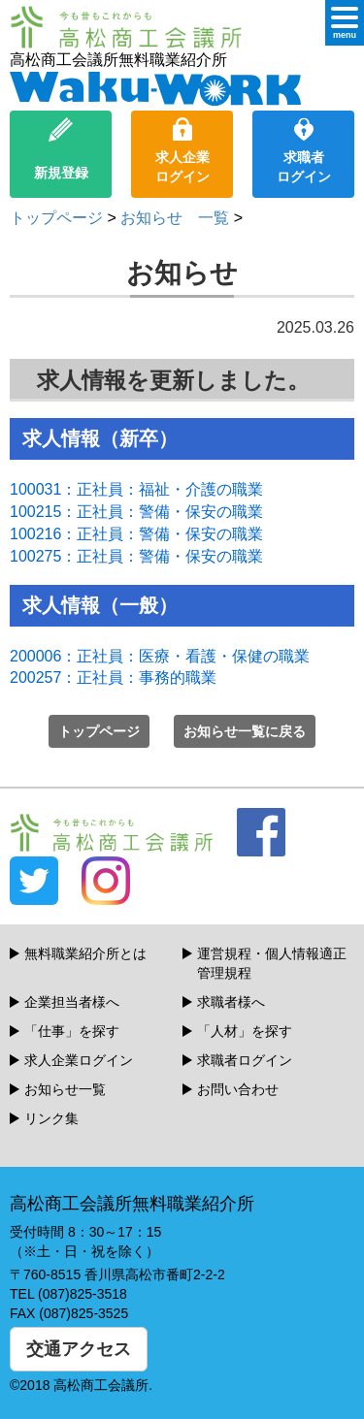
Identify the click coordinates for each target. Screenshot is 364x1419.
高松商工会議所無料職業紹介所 (155, 78)
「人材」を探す (244, 1031)
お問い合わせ (238, 1089)
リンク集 (51, 1118)
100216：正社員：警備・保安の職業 (136, 534)
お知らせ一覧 (65, 1089)
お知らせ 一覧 (174, 218)
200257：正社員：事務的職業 (113, 677)
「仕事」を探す (71, 1031)
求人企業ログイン (182, 150)
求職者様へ (231, 1002)
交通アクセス (78, 1349)
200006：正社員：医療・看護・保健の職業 (160, 656)
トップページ (56, 218)
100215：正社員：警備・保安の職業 (136, 511)
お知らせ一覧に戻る (244, 731)
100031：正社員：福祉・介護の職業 (136, 489)
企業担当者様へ (71, 1002)
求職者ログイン (304, 150)
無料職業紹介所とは (85, 953)
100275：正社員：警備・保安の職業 (136, 556)
